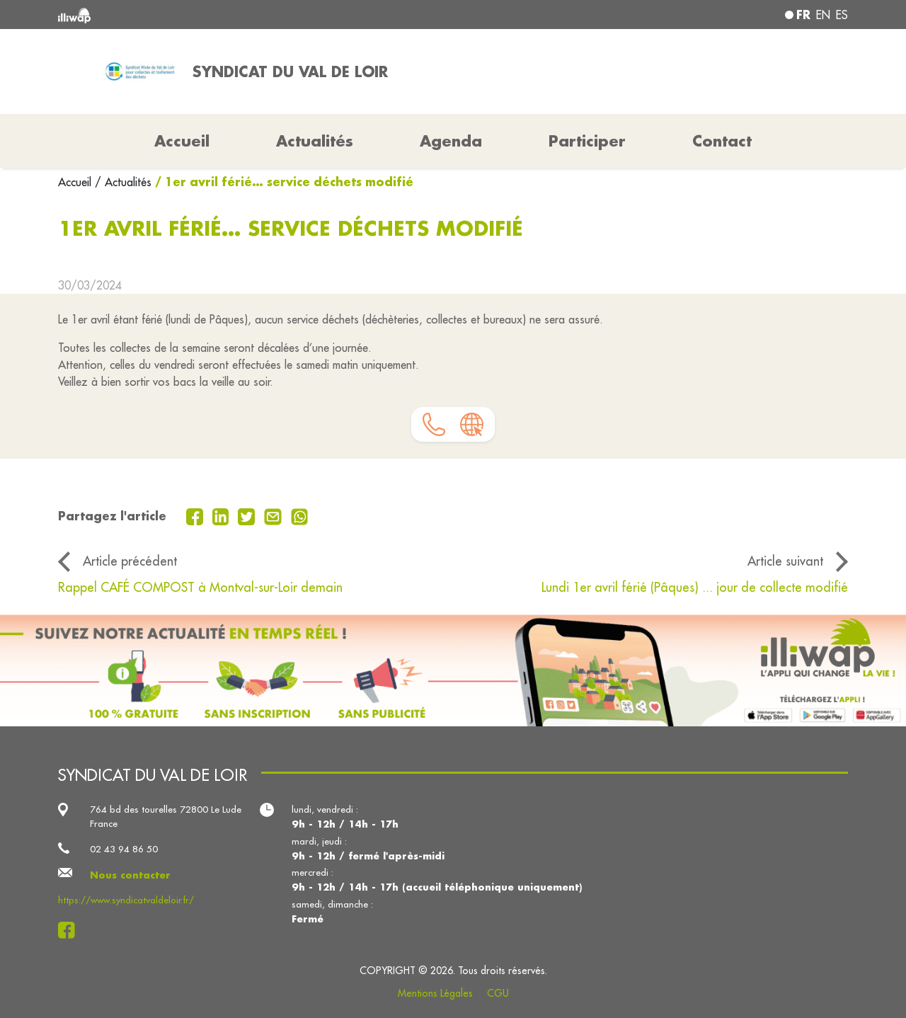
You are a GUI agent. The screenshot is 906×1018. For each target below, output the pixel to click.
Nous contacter (130, 875)
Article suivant (785, 561)
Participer (587, 141)
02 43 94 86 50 (124, 849)
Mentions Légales (435, 993)
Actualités (314, 141)
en (823, 15)
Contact (722, 141)
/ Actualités (123, 182)
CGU (498, 993)
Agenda (451, 141)
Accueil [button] (182, 141)
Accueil (76, 182)
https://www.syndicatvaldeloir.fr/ (126, 900)
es (842, 15)
